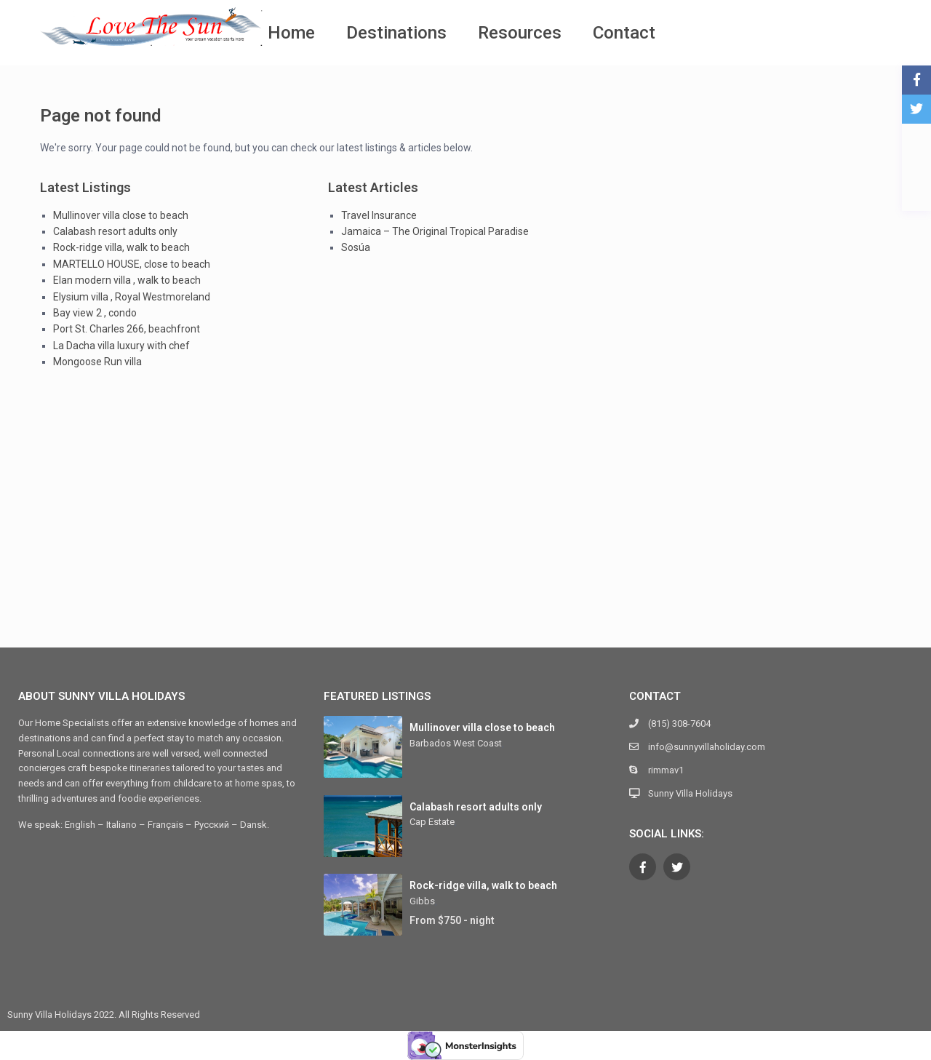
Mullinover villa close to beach (120, 215)
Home (291, 33)
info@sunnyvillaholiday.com (706, 746)
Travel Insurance (379, 215)
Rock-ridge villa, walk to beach (121, 247)
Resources (520, 33)
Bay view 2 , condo (95, 313)
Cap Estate (432, 821)
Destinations (396, 33)
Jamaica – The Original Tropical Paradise (435, 231)
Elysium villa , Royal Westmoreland (131, 297)
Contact (624, 33)
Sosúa (355, 247)
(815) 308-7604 (679, 723)
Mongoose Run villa (97, 361)
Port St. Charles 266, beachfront (126, 329)
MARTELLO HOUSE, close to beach (131, 264)
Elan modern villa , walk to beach (127, 280)
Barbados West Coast (455, 743)
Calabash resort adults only (115, 231)
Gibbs (422, 901)
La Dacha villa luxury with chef (121, 345)
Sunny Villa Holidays (690, 793)
